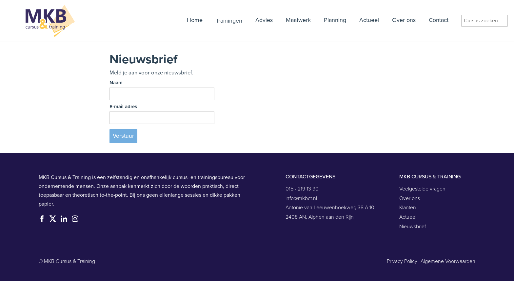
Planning (335, 20)
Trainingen (229, 20)
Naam (116, 82)
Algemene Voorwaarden (448, 261)
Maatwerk (298, 20)
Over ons (404, 20)
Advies (264, 20)
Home (195, 20)
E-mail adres (123, 106)
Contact (438, 20)
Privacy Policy (402, 261)
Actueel (369, 20)
